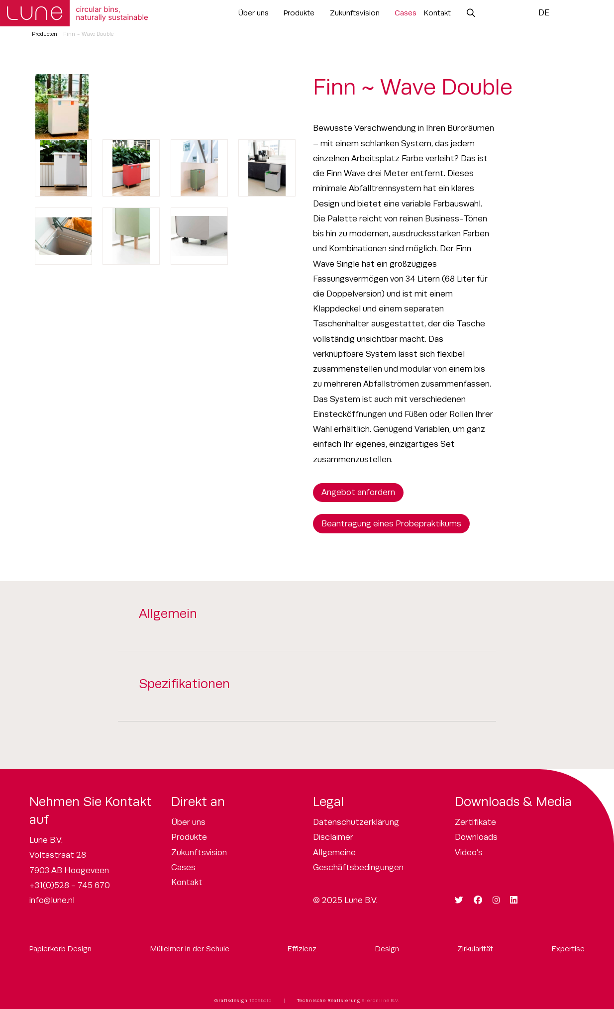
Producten (44, 34)
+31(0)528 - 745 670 (69, 885)
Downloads (476, 837)
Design (387, 948)
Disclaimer (333, 837)
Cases (405, 12)
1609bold (260, 1000)
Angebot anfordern (358, 492)
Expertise (568, 948)
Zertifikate (475, 822)
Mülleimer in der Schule (189, 948)
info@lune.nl (52, 900)
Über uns (253, 12)
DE (544, 12)
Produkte (299, 12)
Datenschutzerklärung (356, 822)
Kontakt (437, 12)
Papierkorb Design (60, 948)
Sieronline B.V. (381, 1000)
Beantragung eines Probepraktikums (391, 523)
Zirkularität (475, 948)
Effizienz (302, 948)
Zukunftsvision (355, 12)
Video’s (469, 852)
